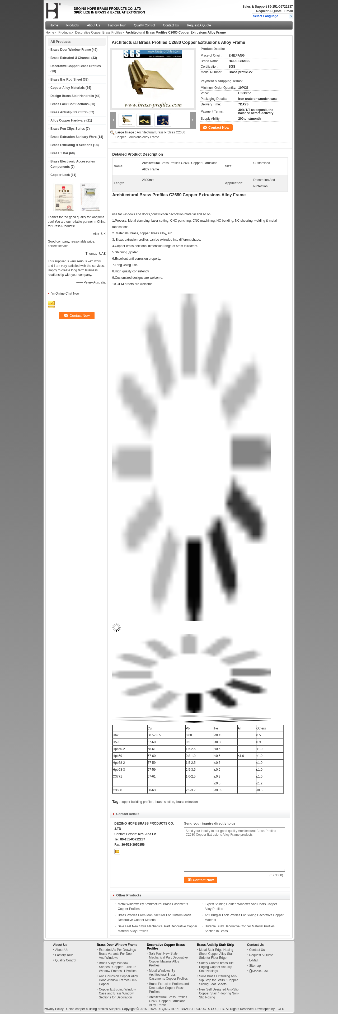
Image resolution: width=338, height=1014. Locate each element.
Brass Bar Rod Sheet (66, 79)
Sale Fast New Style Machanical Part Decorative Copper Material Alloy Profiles (168, 959)
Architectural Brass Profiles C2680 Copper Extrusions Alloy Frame (168, 1001)
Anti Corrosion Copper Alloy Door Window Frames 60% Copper (118, 980)
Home (54, 25)
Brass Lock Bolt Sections (69, 104)
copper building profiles (137, 802)
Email (288, 11)
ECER (279, 1009)
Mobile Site (258, 971)
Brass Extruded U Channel (70, 58)
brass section (165, 802)
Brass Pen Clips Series (67, 129)
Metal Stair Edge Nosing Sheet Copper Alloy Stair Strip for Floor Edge (216, 954)
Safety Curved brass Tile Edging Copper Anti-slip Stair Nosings (216, 967)
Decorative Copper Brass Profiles (98, 32)
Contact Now (218, 127)
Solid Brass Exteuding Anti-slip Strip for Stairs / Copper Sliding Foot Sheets (218, 980)
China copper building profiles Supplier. (94, 1009)
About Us (93, 25)
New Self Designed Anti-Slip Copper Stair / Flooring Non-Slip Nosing (219, 993)
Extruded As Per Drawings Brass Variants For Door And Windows (117, 954)
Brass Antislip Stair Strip (69, 112)
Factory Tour (117, 25)
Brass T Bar (59, 153)
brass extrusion (187, 802)
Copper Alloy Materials (67, 88)
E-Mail (253, 960)
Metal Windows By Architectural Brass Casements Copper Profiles (168, 974)
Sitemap (255, 966)
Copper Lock (60, 175)
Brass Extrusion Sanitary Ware (73, 137)
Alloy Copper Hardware (68, 120)
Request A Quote (268, 11)
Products (72, 25)
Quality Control (144, 25)
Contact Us (171, 25)
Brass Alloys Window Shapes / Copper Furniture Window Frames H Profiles (118, 967)
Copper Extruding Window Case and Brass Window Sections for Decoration (117, 993)
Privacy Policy (54, 1009)
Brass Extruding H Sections (71, 145)
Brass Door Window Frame (70, 50)
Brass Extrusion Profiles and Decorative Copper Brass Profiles (169, 988)
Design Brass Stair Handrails (72, 96)
